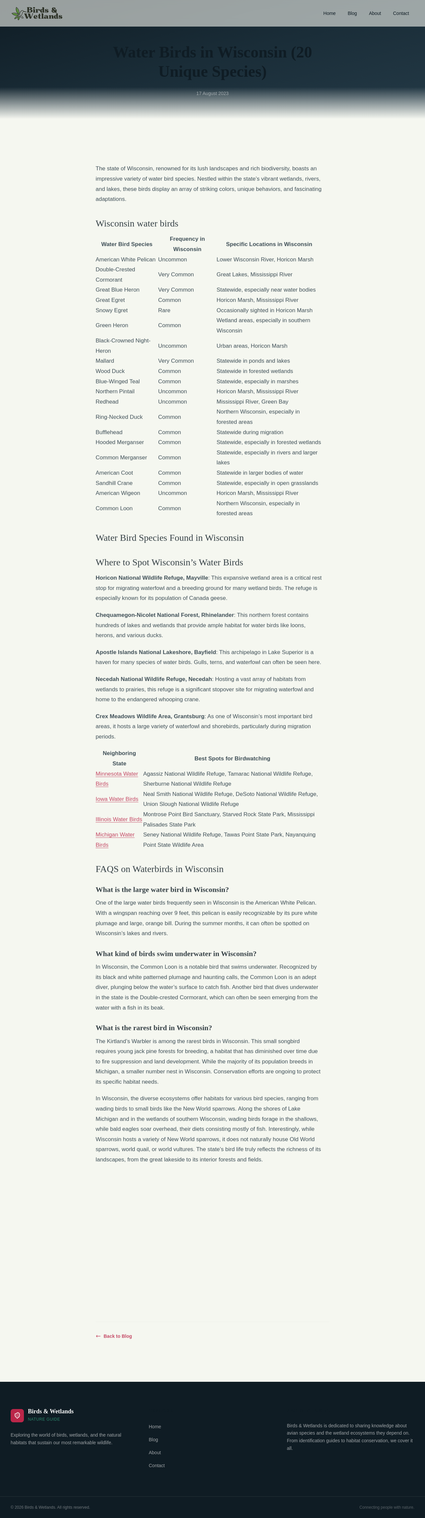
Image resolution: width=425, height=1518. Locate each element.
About (375, 13)
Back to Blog (114, 1340)
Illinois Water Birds (119, 823)
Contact (401, 13)
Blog (352, 13)
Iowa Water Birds (117, 803)
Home (329, 13)
